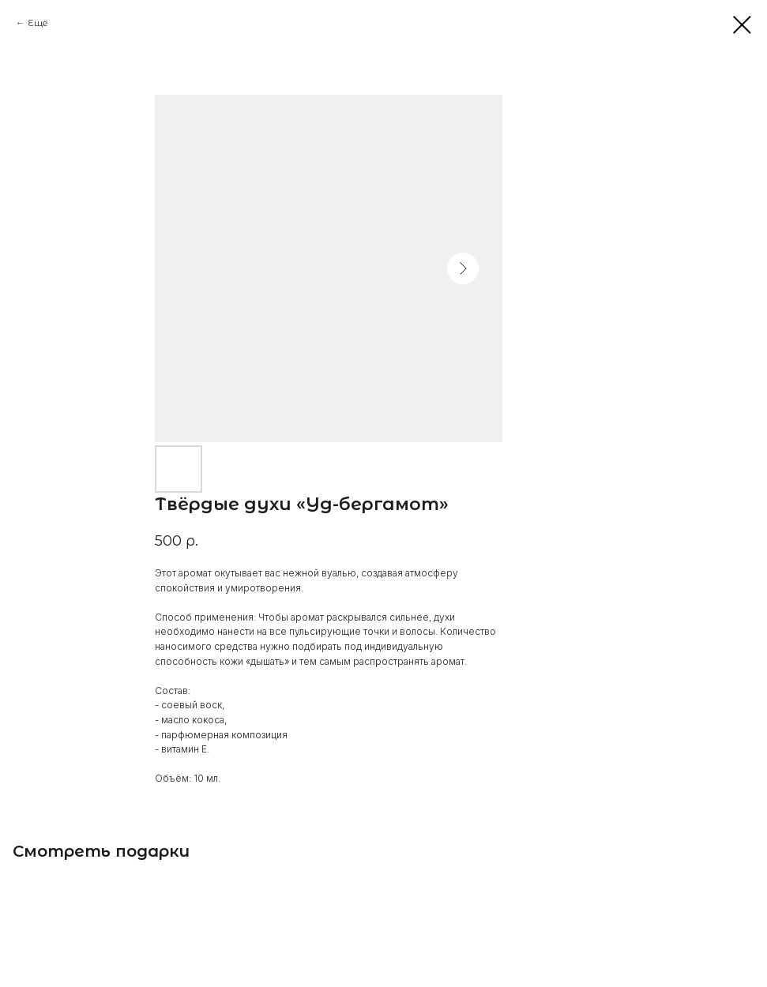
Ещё (38, 22)
